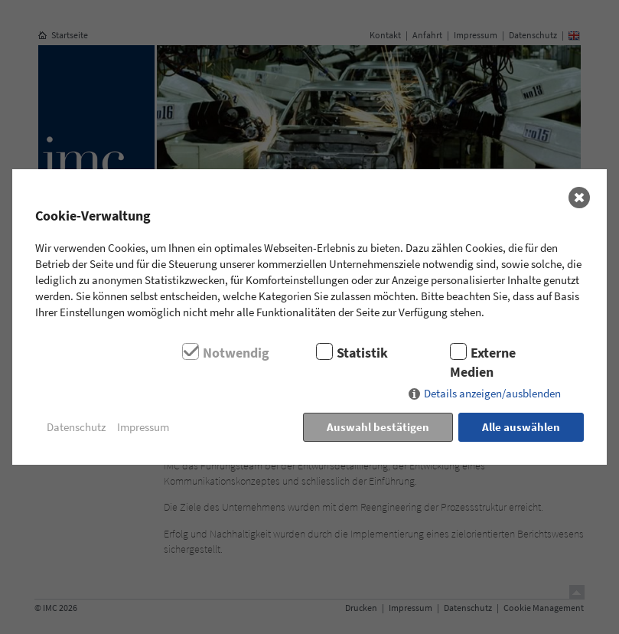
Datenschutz (76, 427)
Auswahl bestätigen (378, 427)
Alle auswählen (521, 427)
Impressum (143, 427)
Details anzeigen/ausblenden (492, 393)
